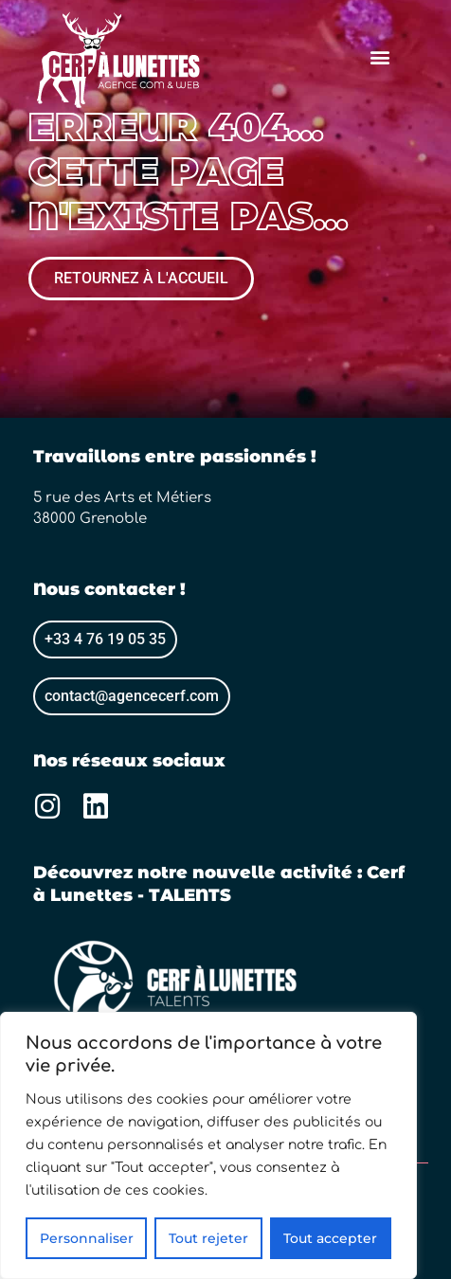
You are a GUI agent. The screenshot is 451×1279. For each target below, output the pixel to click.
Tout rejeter (208, 1238)
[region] (208, 1145)
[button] (379, 57)
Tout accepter (330, 1238)
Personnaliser (87, 1238)
